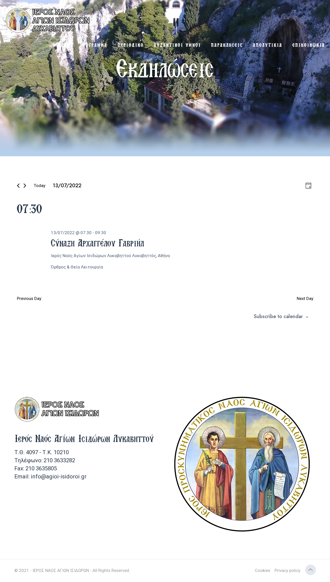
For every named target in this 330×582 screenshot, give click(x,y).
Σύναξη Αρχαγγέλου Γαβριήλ (97, 243)
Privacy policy (287, 570)
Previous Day (29, 298)
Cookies (262, 570)
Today (39, 185)
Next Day (305, 298)
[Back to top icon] (310, 570)
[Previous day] (18, 185)
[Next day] (24, 185)
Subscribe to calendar (278, 317)
